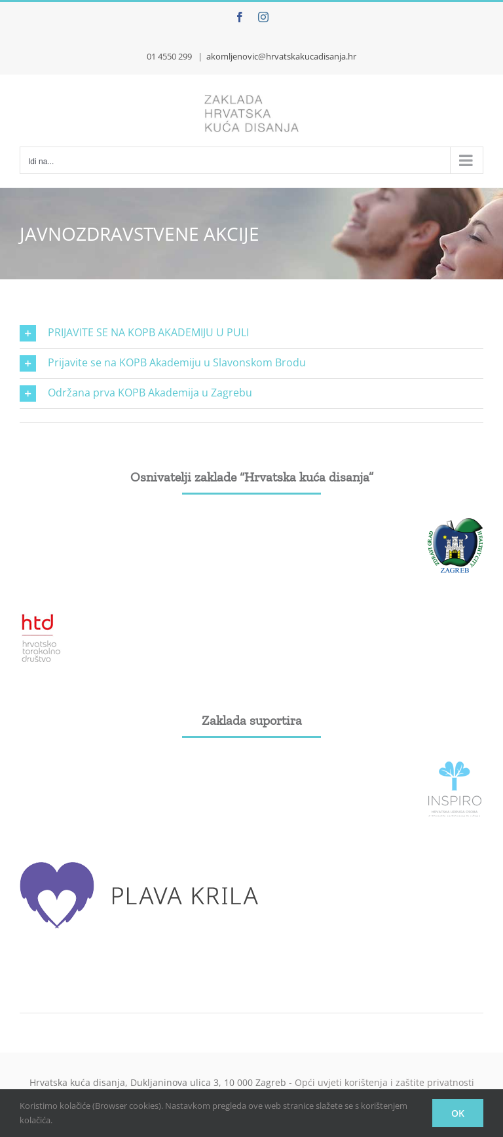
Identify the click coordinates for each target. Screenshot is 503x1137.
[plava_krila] (141, 861)
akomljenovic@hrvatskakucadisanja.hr (281, 56)
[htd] (41, 617)
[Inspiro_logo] (455, 767)
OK (457, 1113)
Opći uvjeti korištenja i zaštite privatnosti (384, 1082)
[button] (251, 333)
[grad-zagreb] (455, 523)
